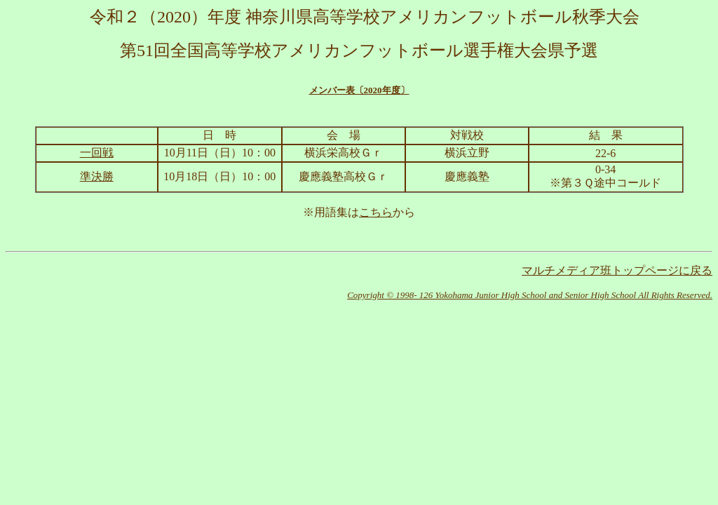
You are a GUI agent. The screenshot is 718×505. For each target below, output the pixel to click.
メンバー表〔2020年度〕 (359, 90)
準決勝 (97, 176)
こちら (376, 212)
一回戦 (97, 153)
